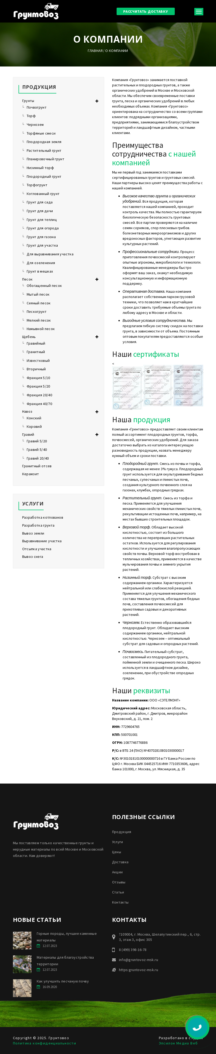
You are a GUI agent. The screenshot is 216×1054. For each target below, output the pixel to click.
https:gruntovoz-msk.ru (138, 969)
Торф (31, 115)
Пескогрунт (37, 311)
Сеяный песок (39, 303)
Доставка (120, 862)
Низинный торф (40, 167)
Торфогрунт (37, 185)
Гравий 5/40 (37, 449)
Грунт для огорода (43, 228)
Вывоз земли (33, 533)
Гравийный (36, 343)
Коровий (34, 426)
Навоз (27, 411)
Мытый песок (38, 294)
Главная (95, 50)
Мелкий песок (39, 320)
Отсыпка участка (37, 548)
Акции (117, 872)
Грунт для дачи (40, 210)
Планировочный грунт (46, 159)
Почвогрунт (37, 107)
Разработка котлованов (42, 517)
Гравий (28, 434)
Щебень (29, 336)
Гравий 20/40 (38, 458)
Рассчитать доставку (145, 11)
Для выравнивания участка (50, 254)
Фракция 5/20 (38, 386)
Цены (116, 852)
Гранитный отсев (37, 466)
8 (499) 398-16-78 (133, 949)
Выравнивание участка (42, 541)
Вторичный (36, 369)
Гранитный (36, 351)
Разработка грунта (38, 525)
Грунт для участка (42, 245)
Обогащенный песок (44, 285)
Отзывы (119, 882)
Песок (27, 279)
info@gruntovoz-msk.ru (138, 959)
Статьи (118, 892)
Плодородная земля (44, 141)
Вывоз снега (32, 556)
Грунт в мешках (40, 271)
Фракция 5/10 (38, 377)
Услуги (117, 841)
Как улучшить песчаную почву (63, 981)
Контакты (120, 902)
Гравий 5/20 (37, 441)
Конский (34, 418)
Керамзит (30, 474)
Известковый (38, 360)
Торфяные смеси (41, 133)
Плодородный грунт (44, 176)
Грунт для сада (40, 202)
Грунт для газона (41, 236)
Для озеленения (41, 262)
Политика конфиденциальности (44, 1043)
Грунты (28, 100)
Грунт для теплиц (42, 219)
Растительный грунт (44, 150)
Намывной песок (41, 328)
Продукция (121, 831)
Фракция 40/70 (39, 403)
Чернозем (35, 124)
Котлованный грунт (43, 193)
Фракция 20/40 (39, 395)
